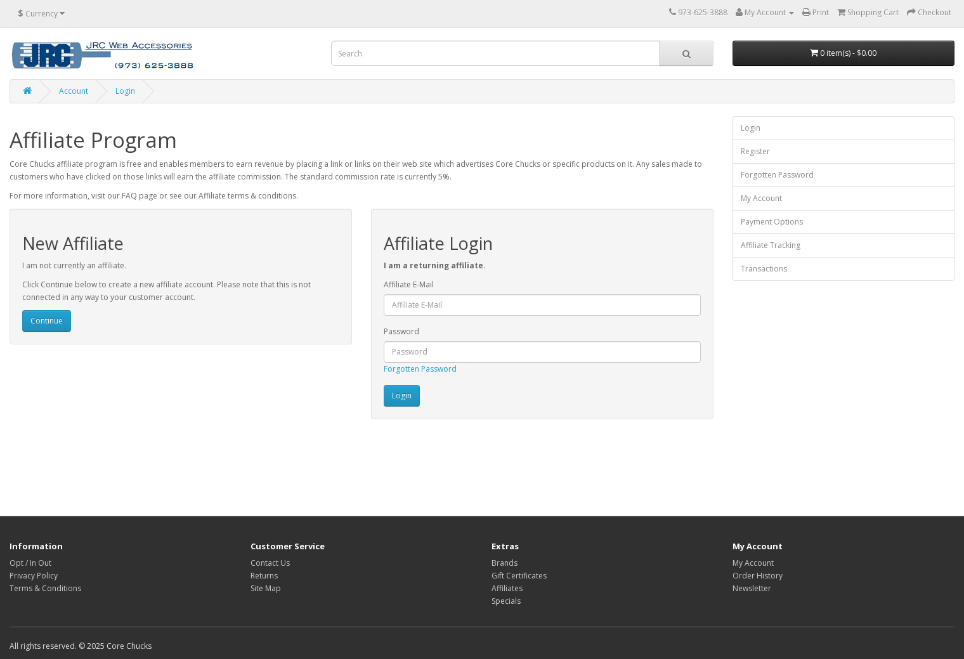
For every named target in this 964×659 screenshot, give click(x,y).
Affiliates (507, 588)
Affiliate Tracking (770, 245)
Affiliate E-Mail (409, 284)
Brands (505, 563)
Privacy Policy (34, 575)
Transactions (764, 268)
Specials (506, 601)
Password (401, 331)
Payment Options (772, 221)
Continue (46, 320)
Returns (264, 575)
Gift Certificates (519, 575)
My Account (761, 198)
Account (73, 91)
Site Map (266, 588)
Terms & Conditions (45, 588)
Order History (758, 575)
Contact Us (270, 563)
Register (755, 151)
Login (125, 91)
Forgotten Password (420, 368)
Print (815, 12)
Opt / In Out (30, 563)
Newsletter (752, 588)
